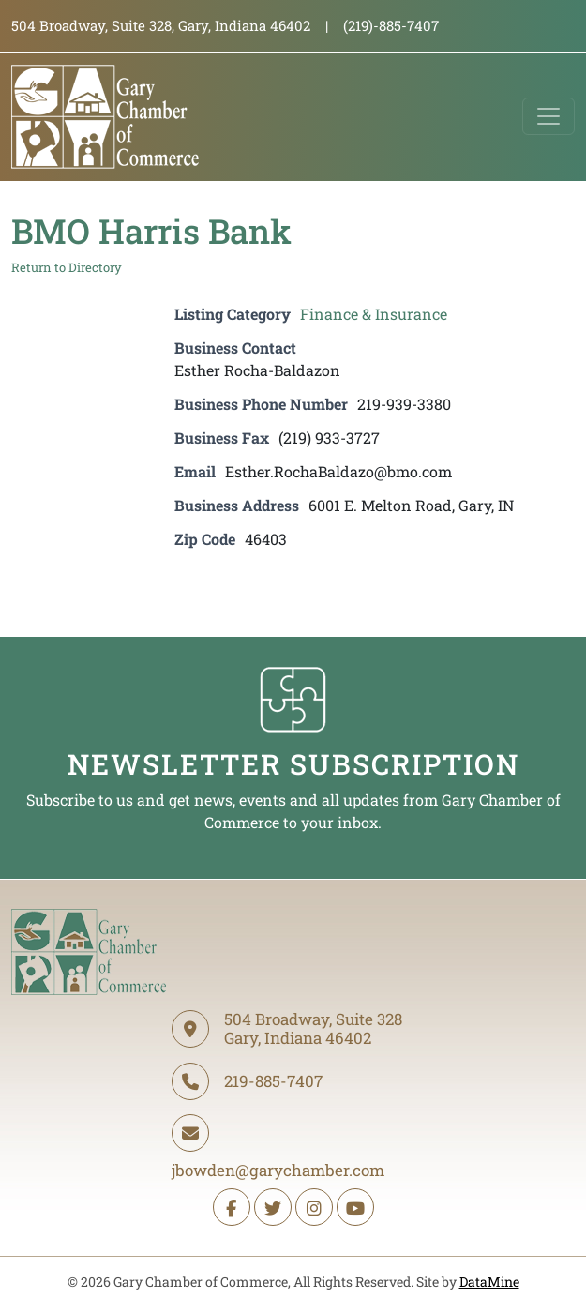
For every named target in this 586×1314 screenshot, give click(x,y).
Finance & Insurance (373, 314)
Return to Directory (66, 267)
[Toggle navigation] (548, 116)
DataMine (489, 1282)
